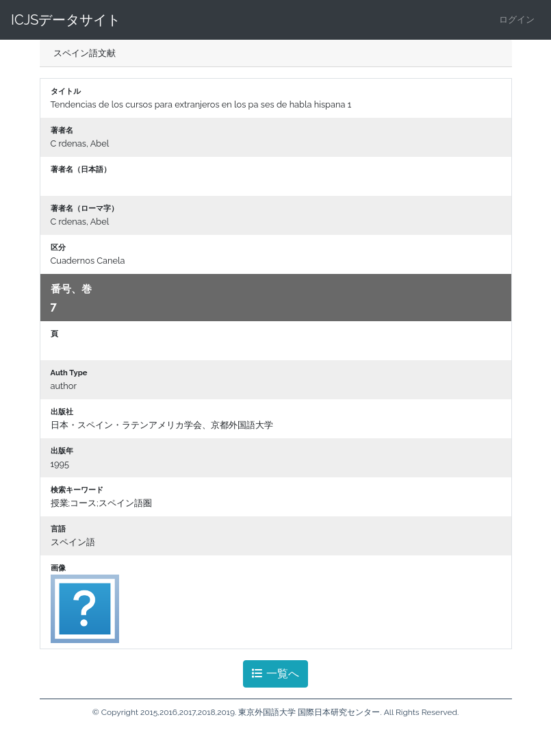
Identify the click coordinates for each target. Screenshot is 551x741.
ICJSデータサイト (65, 20)
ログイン (517, 19)
